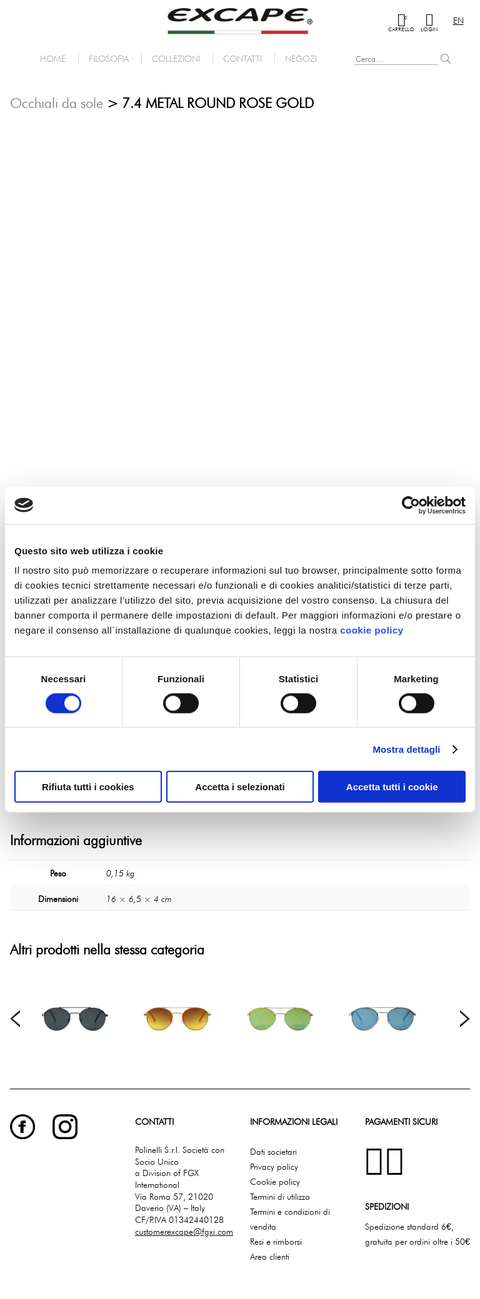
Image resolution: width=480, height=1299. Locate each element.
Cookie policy (275, 1181)
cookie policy (372, 630)
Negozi (301, 58)
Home (53, 58)
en (458, 20)
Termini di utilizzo (280, 1196)
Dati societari (273, 1151)
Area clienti (269, 1256)
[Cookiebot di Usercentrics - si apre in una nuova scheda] (411, 505)
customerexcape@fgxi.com (184, 1231)
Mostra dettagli (406, 748)
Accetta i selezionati (239, 787)
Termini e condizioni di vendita (290, 1219)
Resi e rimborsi (276, 1241)
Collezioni (176, 58)
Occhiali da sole (56, 103)
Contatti (242, 58)
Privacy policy (274, 1166)
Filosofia (109, 58)
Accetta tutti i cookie (392, 787)
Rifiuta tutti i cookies (88, 787)
